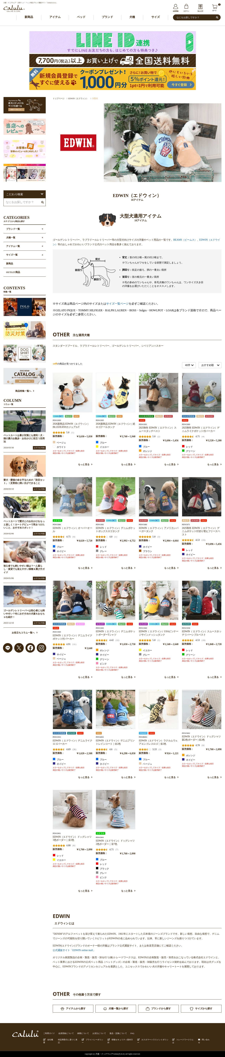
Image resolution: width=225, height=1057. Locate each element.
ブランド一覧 (13, 229)
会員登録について (66, 1033)
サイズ (155, 16)
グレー (101, 551)
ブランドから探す (158, 1008)
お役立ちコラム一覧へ (24, 632)
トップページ (58, 98)
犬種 (132, 16)
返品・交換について (118, 1033)
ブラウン (145, 551)
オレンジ (145, 450)
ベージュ (59, 442)
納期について (83, 1033)
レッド (187, 446)
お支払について (99, 1033)
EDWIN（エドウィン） (78, 98)
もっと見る (85, 464)
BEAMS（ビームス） (185, 239)
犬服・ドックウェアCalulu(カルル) (110, 1054)
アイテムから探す (73, 1008)
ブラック (102, 868)
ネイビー (59, 551)
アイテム (55, 16)
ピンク (101, 663)
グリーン (188, 450)
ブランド (107, 16)
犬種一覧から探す (115, 1008)
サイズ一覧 (12, 255)
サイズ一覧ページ (117, 303)
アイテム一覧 (13, 246)
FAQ (132, 1033)
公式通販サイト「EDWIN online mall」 (74, 950)
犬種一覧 (10, 237)
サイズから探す (201, 1008)
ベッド (81, 16)
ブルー (101, 442)
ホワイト (59, 446)
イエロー (102, 446)
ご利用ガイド (49, 1033)
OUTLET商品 (13, 272)
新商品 (29, 16)
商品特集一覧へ (24, 391)
